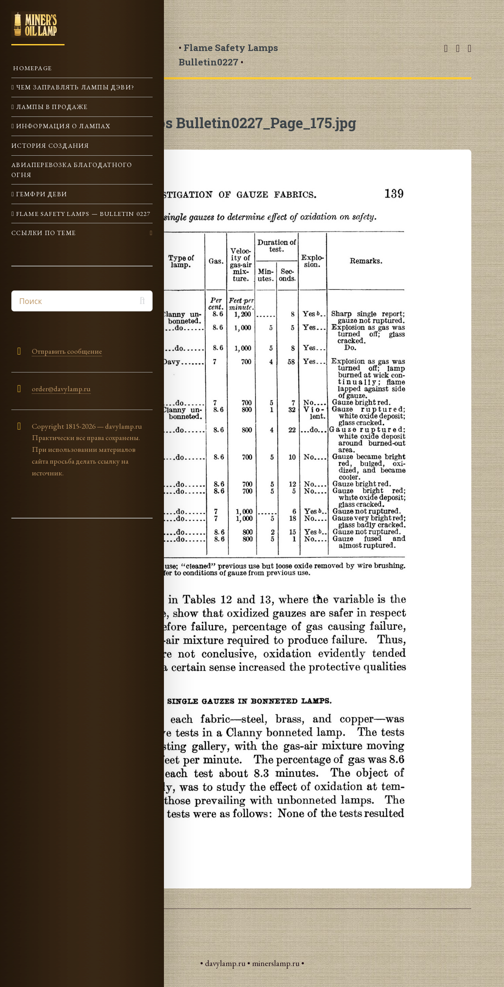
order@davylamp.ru (61, 388)
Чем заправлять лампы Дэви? (74, 87)
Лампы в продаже (51, 106)
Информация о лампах (62, 126)
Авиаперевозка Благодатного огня (71, 169)
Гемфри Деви (40, 194)
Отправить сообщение (67, 351)
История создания (50, 145)
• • (228, 54)
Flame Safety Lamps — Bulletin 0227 (82, 213)
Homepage (31, 68)
